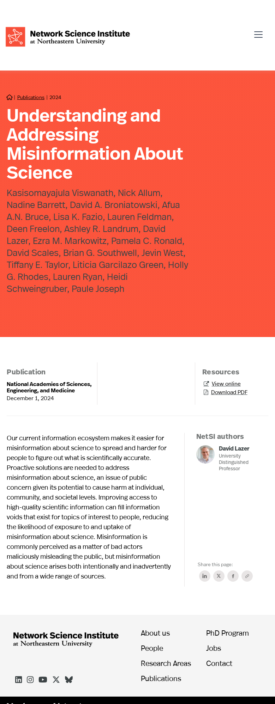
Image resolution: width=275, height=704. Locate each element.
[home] (67, 36)
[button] (260, 31)
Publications (30, 97)
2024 (55, 97)
